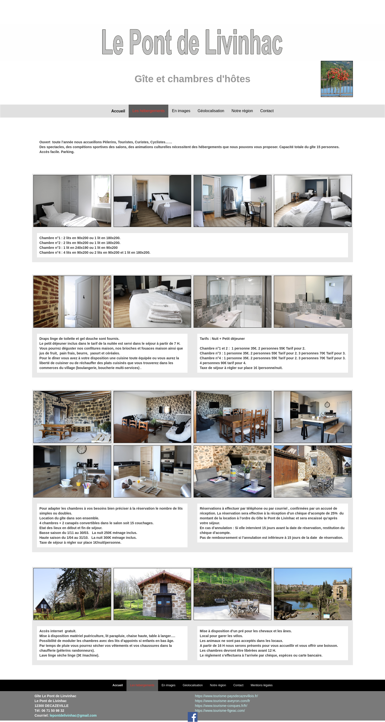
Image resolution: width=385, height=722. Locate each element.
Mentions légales (262, 685)
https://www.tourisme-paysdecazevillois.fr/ (226, 696)
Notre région (242, 111)
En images (181, 111)
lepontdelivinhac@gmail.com (73, 715)
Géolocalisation (211, 111)
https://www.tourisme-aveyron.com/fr (222, 701)
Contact (267, 111)
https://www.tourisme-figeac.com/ (220, 711)
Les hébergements (148, 111)
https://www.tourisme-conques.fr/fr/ (221, 706)
